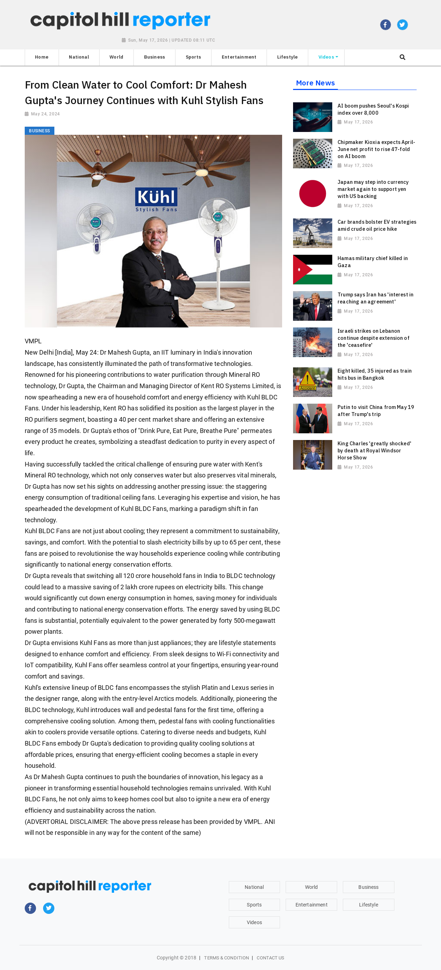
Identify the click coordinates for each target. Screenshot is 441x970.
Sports (254, 905)
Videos (254, 922)
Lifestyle (368, 905)
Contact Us (270, 957)
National (254, 887)
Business (368, 887)
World (311, 887)
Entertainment (312, 905)
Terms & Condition (226, 957)
